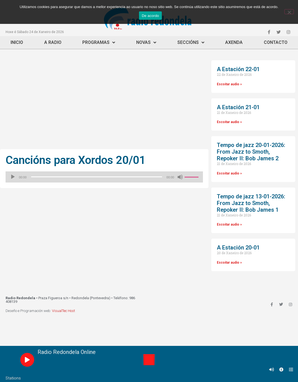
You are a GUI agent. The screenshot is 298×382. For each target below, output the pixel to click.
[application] (104, 177)
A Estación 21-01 (238, 107)
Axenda (234, 42)
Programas (98, 43)
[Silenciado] (180, 177)
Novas (146, 43)
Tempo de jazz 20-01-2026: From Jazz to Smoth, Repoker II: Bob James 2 (251, 152)
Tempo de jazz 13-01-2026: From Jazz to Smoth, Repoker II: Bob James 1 (251, 203)
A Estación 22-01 (238, 69)
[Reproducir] (13, 177)
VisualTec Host (63, 311)
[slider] (96, 176)
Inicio (17, 42)
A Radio (52, 42)
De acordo (150, 16)
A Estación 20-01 (238, 247)
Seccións (190, 43)
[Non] (289, 11)
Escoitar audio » (229, 84)
